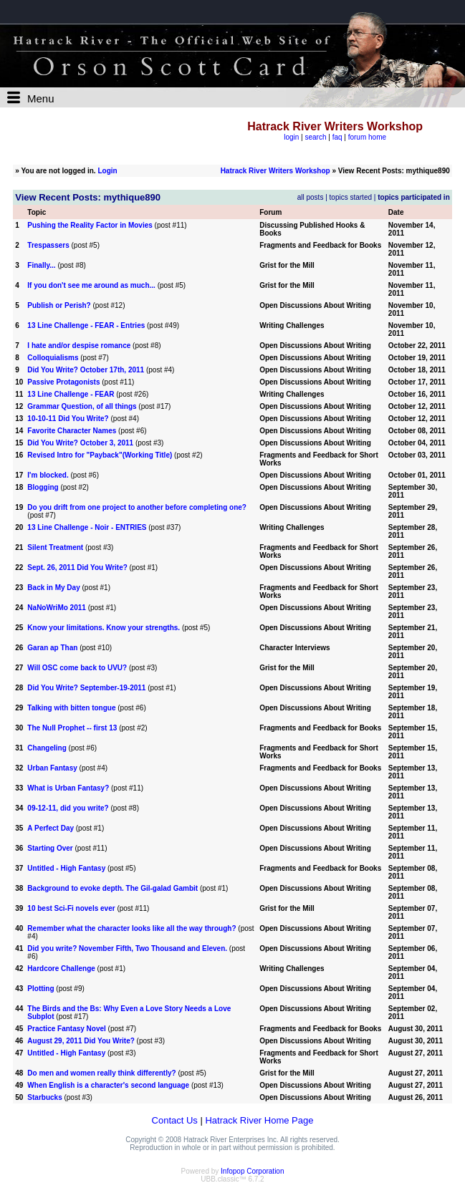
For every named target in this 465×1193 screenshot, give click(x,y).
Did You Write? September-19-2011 (86, 688)
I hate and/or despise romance (78, 345)
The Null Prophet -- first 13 (72, 728)
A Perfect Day (50, 828)
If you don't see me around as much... (91, 285)
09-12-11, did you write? (67, 808)
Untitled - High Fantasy (66, 868)
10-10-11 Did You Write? (67, 418)
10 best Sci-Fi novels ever (71, 908)
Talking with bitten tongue (72, 708)
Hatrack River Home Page (259, 1120)
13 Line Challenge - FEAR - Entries (86, 325)
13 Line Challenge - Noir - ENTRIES (86, 527)
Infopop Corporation (252, 1171)
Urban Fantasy (52, 768)
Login (107, 171)
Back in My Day (53, 587)
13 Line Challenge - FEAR (70, 394)
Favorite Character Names (71, 431)
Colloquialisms (52, 358)
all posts (310, 197)
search (315, 137)
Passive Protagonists (63, 382)
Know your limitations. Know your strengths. (103, 628)
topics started (351, 197)
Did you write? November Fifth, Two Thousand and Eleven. (128, 948)
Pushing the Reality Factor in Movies (89, 225)
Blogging (42, 487)
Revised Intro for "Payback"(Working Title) (99, 455)
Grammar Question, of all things (81, 406)
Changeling (46, 748)
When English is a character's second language (108, 1085)
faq (337, 137)
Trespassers (48, 245)
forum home (367, 137)
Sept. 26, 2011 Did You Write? (77, 567)
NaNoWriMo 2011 (56, 608)
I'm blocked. (47, 475)
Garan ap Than (52, 648)
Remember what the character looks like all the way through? (131, 928)
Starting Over (49, 848)
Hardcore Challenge (61, 968)
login (291, 137)
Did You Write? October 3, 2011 (80, 443)
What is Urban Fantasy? (68, 788)
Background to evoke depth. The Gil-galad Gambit (112, 888)
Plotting (40, 988)
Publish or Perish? (58, 305)
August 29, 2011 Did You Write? (80, 1041)
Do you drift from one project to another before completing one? (136, 507)
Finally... (41, 265)
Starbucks (44, 1097)
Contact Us (175, 1120)
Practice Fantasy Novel (66, 1029)
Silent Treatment (55, 547)
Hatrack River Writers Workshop (275, 171)
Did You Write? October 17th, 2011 (85, 370)
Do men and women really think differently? (101, 1073)
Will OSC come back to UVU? (77, 668)
